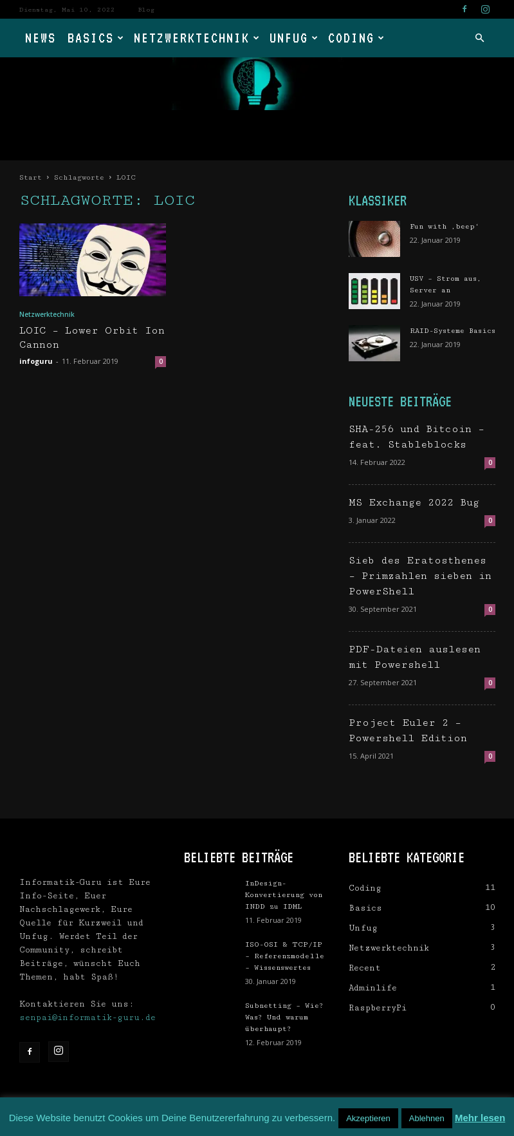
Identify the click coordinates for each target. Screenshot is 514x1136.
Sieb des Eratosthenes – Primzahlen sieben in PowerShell (420, 576)
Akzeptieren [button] (368, 1118)
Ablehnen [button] (427, 1118)
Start (30, 177)
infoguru (36, 361)
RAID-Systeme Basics (452, 331)
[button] (479, 38)
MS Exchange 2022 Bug (414, 503)
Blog (146, 10)
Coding (356, 38)
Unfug (294, 38)
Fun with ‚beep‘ (444, 226)
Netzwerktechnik (197, 38)
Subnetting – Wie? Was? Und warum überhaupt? (284, 1017)
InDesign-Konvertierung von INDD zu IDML (283, 895)
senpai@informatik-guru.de (87, 1017)
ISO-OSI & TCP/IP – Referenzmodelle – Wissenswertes (284, 956)
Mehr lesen (480, 1117)
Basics (96, 38)
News (40, 38)
